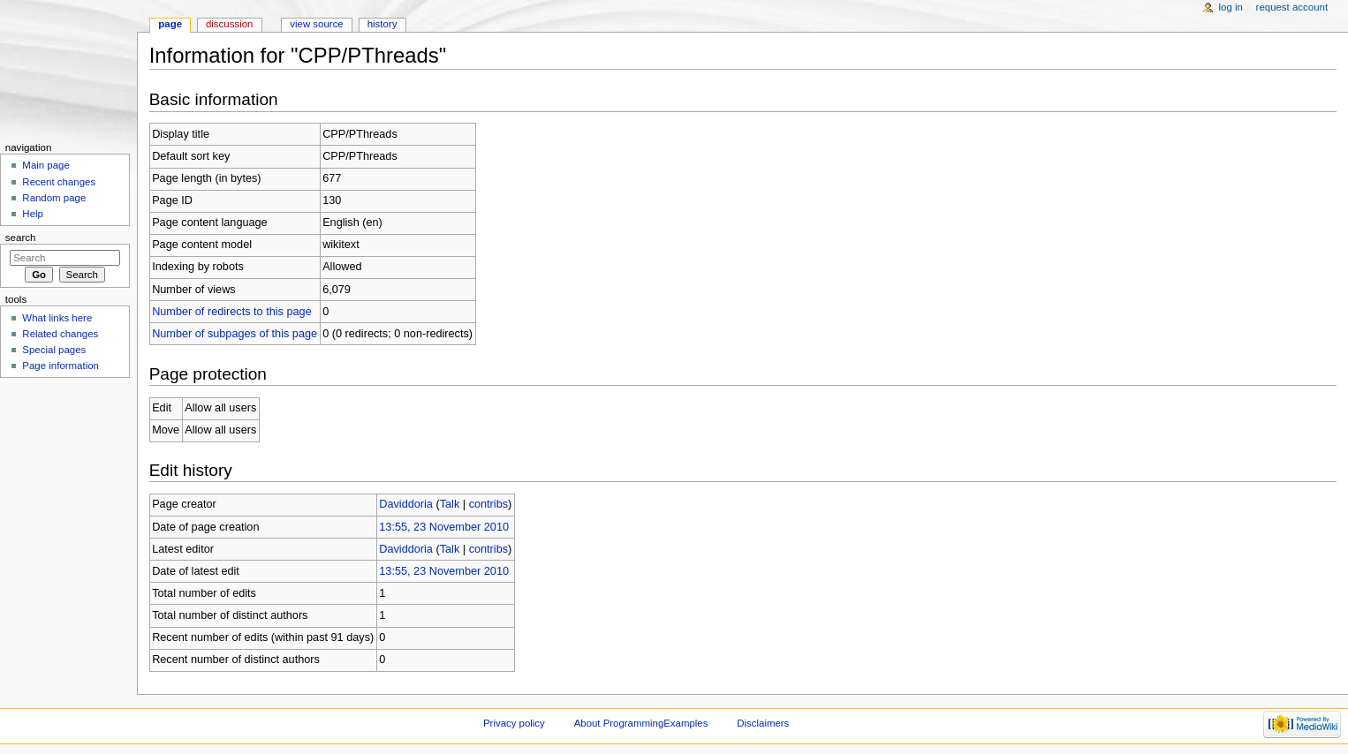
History (382, 24)
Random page (54, 197)
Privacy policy (514, 723)
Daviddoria (406, 504)
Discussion (229, 24)
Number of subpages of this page (234, 334)
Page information (60, 365)
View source (316, 24)
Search (20, 237)
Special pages (54, 349)
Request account (1292, 7)
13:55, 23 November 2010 (444, 527)
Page (170, 24)
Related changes (60, 333)
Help (32, 213)
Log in (1231, 7)
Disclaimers (763, 723)
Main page (46, 165)
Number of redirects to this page (232, 311)
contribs (488, 504)
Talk (450, 504)
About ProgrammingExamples (641, 723)
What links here (57, 318)
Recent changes (58, 182)
